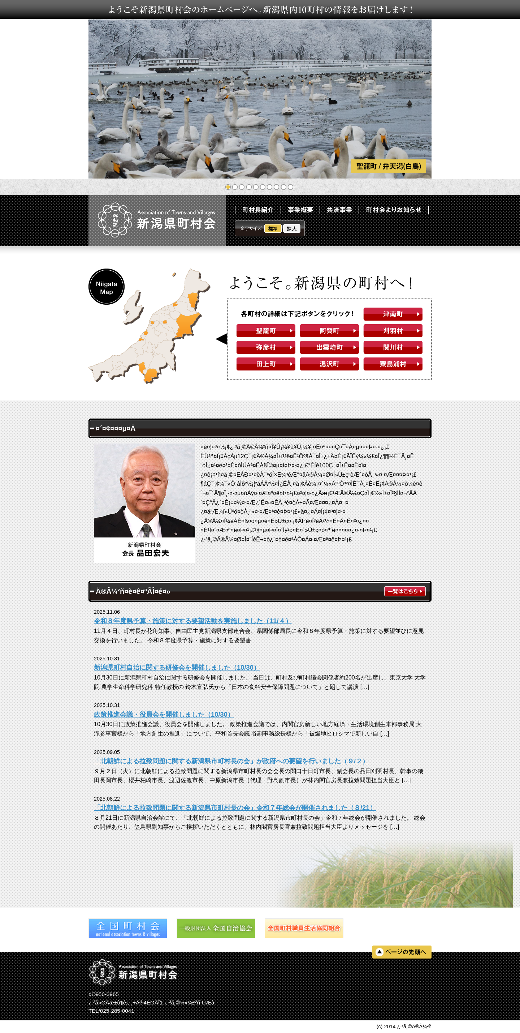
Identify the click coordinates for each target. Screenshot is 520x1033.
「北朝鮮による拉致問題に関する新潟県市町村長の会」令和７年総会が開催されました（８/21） (235, 807)
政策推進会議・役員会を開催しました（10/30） (164, 714)
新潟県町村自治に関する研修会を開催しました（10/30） (177, 667)
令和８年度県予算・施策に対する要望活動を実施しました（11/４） (193, 621)
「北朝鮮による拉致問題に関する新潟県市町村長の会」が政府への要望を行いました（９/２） (231, 761)
